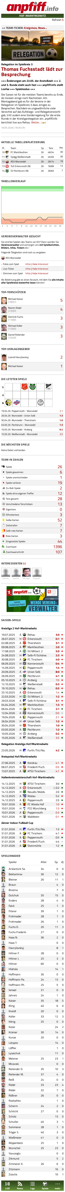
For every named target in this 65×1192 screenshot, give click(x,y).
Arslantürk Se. (17, 869)
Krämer (13, 1032)
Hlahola (13, 969)
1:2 (57, 696)
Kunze (12, 1037)
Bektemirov (15, 874)
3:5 (61, 434)
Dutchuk (14, 895)
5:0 (57, 651)
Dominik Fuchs (15, 317)
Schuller (13, 1122)
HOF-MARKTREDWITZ (32, 16)
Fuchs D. (14, 927)
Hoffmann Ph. (17, 985)
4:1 (57, 676)
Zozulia (13, 1174)
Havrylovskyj (16, 948)
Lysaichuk (14, 1053)
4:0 (57, 659)
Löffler (12, 1048)
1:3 (61, 415)
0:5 (57, 688)
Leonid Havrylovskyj (18, 357)
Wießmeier (15, 1137)
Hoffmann (14, 974)
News (20, 1185)
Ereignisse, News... (35, 28)
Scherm (13, 1106)
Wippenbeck (16, 1143)
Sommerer (15, 1127)
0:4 (57, 663)
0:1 (57, 639)
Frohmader (15, 916)
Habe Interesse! (40, 264)
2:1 (61, 411)
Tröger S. (14, 1132)
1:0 (61, 420)
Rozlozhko (15, 1101)
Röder (12, 1090)
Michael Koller (15, 325)
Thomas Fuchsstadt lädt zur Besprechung (32, 71)
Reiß (11, 1080)
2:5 (57, 800)
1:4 (57, 668)
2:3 (57, 655)
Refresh (56, 20)
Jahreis (13, 995)
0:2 (61, 429)
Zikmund (14, 1158)
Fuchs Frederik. (18, 932)
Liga (32, 1185)
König (12, 1022)
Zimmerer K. (16, 1164)
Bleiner (13, 879)
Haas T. (13, 943)
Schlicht (13, 1111)
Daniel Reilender (16, 334)
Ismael (12, 990)
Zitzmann (14, 1169)
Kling (12, 1006)
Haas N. (13, 937)
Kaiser (12, 1001)
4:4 (57, 841)
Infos (28, 264)
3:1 (57, 643)
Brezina (13, 890)
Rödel (12, 1085)
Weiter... (36, 122)
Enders (13, 900)
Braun (12, 885)
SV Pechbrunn (18, 170)
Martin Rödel (14, 308)
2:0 (57, 647)
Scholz (12, 1116)
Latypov (13, 1043)
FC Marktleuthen (19, 152)
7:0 (57, 680)
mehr (57, 1185)
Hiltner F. (14, 953)
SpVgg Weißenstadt (21, 157)
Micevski (14, 1064)
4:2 (57, 750)
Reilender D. (16, 1069)
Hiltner (13, 964)
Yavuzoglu (15, 1153)
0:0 (57, 713)
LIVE (7, 1185)
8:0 (57, 672)
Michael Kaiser (15, 299)
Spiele (45, 1185)
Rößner (13, 1095)
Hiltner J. (14, 958)
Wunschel (14, 1148)
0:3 (57, 684)
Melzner (13, 1058)
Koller (12, 1016)
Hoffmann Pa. (17, 979)
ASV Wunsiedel (18, 161)
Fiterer (13, 911)
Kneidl (12, 1011)
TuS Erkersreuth (19, 166)
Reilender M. (16, 1074)
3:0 (57, 635)
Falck (12, 906)
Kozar (12, 1027)
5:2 (57, 796)
